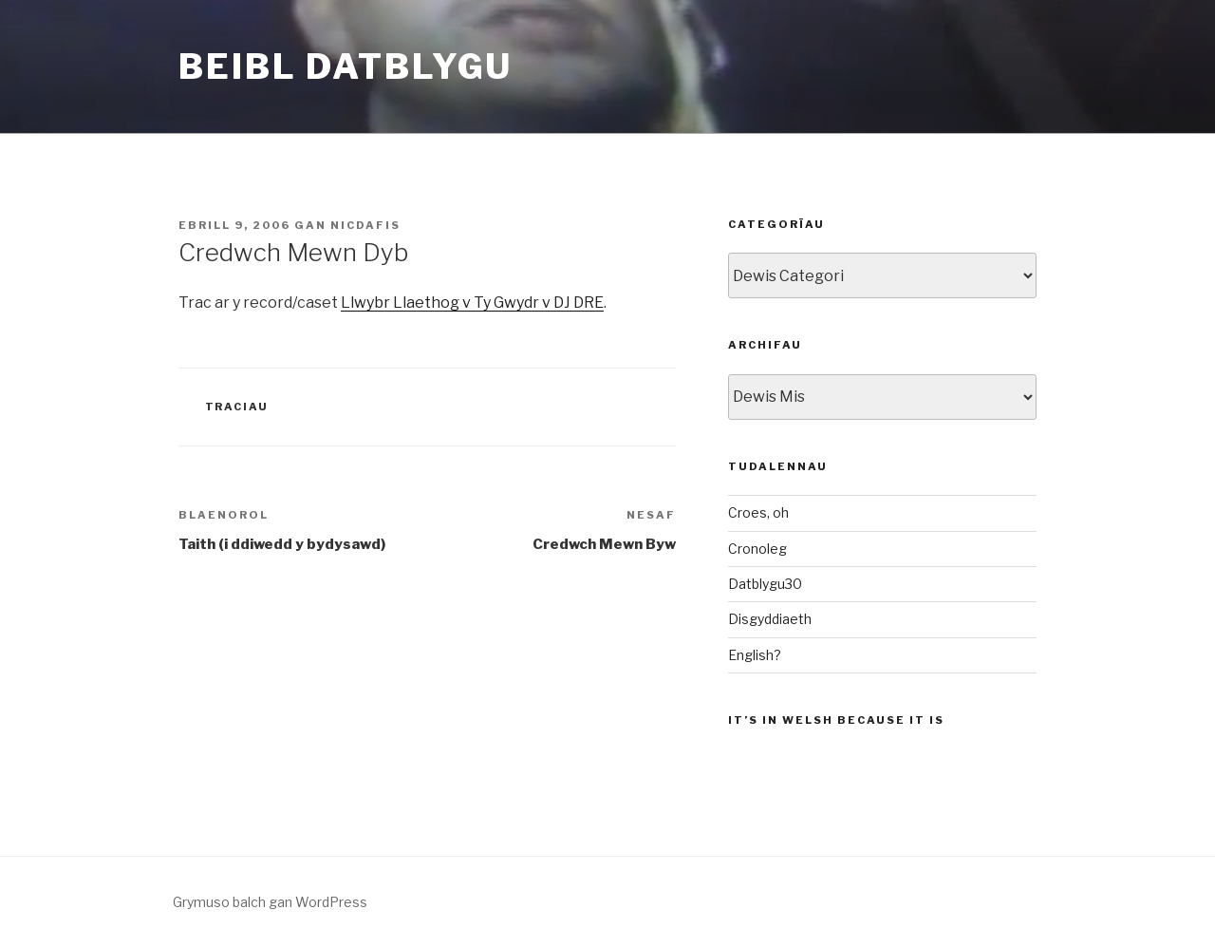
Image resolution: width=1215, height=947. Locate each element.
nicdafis (365, 225)
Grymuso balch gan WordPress (270, 902)
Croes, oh (758, 512)
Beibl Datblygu (345, 66)
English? (754, 655)
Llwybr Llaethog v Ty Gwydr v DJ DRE (472, 303)
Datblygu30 (765, 584)
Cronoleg (757, 548)
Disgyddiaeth (770, 619)
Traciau (237, 406)
